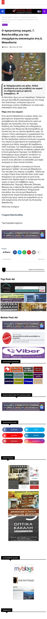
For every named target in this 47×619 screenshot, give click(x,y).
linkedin (36, 435)
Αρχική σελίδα (7, 17)
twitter (36, 430)
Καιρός (15, 17)
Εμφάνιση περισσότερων (36, 269)
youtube (14, 435)
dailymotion (12, 447)
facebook (14, 430)
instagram (36, 441)
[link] (12, 214)
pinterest (14, 441)
